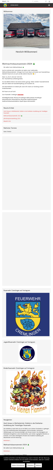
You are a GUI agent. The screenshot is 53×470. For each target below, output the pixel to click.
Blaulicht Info (7, 121)
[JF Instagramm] (28, 353)
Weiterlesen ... (7, 440)
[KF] (27, 392)
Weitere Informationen (18, 465)
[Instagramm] (27, 314)
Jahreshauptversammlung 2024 (12, 118)
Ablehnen (38, 465)
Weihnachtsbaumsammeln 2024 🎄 (13, 115)
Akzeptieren (30, 465)
